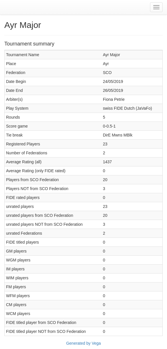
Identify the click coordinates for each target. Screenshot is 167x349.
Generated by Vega (83, 343)
